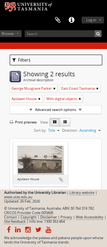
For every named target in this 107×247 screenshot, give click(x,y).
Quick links (71, 20)
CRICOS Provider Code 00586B (28, 212)
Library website (82, 192)
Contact (10, 217)
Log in (91, 19)
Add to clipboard (61, 179)
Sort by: (40, 130)
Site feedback (15, 221)
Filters (21, 60)
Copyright (29, 217)
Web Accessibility (89, 217)
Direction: (70, 130)
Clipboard (58, 20)
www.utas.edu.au (18, 196)
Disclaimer (48, 217)
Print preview (23, 122)
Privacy (66, 217)
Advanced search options (55, 109)
